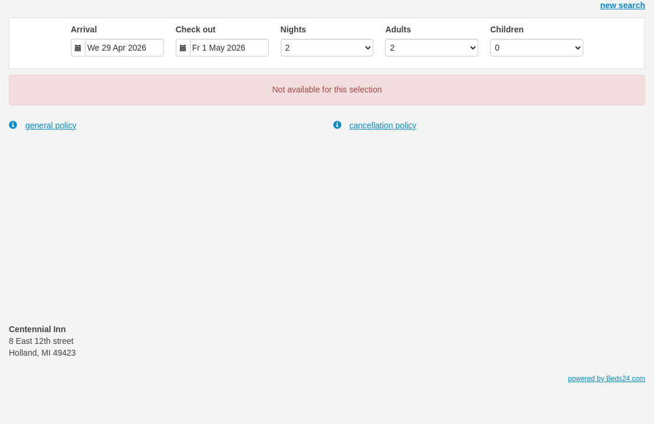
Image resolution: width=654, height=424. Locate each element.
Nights (294, 29)
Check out (196, 29)
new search (622, 5)
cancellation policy (375, 125)
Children (507, 29)
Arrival (84, 29)
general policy (42, 125)
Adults (398, 29)
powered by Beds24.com (606, 379)
